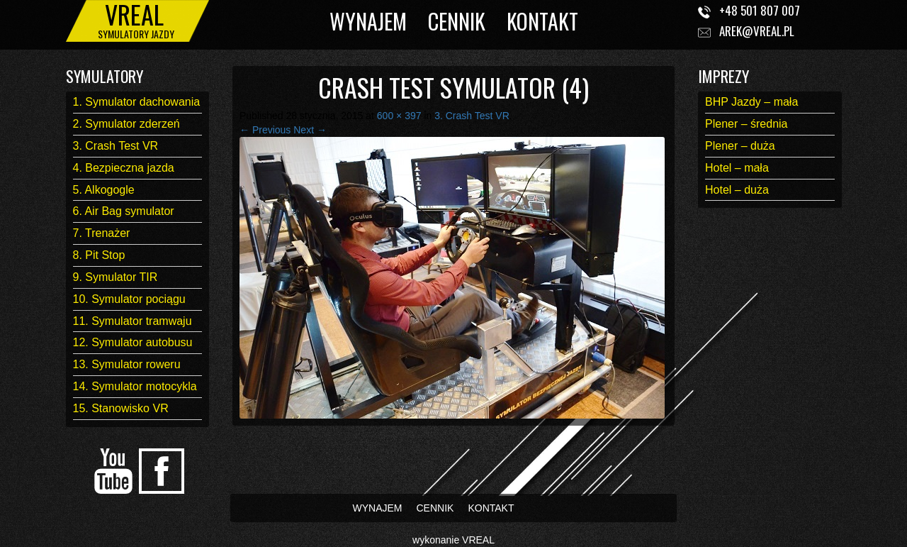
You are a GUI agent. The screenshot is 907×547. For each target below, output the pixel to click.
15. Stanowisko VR (121, 408)
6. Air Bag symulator (123, 211)
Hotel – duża (737, 190)
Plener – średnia (746, 124)
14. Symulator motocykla (135, 386)
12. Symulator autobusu (133, 342)
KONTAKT (542, 21)
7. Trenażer (101, 233)
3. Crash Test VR (116, 146)
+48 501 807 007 (759, 10)
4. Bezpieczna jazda (123, 168)
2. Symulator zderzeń (126, 124)
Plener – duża (740, 146)
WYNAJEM (368, 21)
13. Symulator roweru (127, 364)
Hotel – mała (737, 168)
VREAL (478, 540)
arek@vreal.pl (756, 31)
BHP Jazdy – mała (751, 102)
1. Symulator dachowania (137, 102)
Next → (310, 130)
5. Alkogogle (104, 190)
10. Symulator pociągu (129, 299)
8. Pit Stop (99, 255)
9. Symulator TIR (115, 277)
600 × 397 (399, 115)
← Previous (265, 130)
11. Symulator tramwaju (132, 321)
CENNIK (456, 21)
